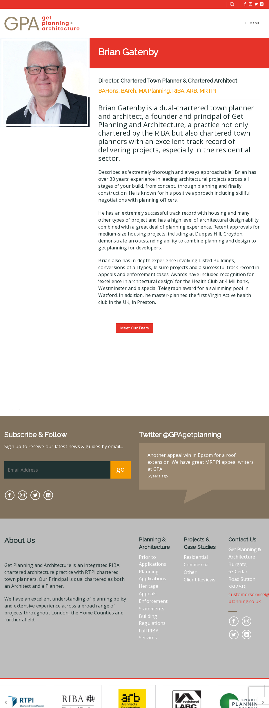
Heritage (149, 585)
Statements (151, 608)
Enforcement (153, 600)
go (120, 468)
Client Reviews (200, 579)
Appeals (148, 593)
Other (190, 571)
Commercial (197, 564)
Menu (251, 23)
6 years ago (158, 475)
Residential (196, 556)
